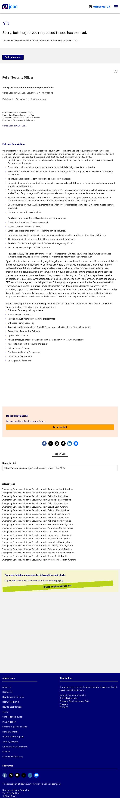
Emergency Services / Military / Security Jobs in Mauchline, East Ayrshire (36, 535)
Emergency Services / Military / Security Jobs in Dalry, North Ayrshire (35, 503)
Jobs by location (10, 741)
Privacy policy (8, 721)
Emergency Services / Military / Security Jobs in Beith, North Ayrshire (35, 496)
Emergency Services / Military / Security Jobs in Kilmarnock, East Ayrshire (37, 524)
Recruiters (7, 691)
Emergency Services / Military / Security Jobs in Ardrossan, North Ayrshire (37, 489)
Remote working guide (13, 736)
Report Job (60, 453)
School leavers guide (12, 716)
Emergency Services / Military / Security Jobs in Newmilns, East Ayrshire (36, 542)
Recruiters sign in (10, 701)
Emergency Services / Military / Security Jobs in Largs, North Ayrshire (35, 531)
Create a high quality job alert (59, 586)
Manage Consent (10, 731)
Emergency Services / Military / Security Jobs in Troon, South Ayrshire (35, 556)
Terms (5, 711)
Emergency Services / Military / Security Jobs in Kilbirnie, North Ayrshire (36, 520)
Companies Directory (12, 756)
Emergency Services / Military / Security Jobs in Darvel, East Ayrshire (35, 506)
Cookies (6, 751)
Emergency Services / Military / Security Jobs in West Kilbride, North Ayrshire (39, 559)
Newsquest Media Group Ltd (16, 790)
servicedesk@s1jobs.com (72, 690)
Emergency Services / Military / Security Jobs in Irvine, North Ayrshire (35, 517)
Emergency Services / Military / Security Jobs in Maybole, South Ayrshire (36, 538)
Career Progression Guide (14, 726)
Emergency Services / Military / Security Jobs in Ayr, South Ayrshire (34, 492)
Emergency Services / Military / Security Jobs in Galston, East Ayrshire (35, 510)
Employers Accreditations (14, 746)
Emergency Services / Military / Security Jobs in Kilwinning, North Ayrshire (37, 527)
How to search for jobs (13, 696)
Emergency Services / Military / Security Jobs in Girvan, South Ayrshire (36, 513)
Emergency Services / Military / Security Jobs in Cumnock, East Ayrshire (36, 499)
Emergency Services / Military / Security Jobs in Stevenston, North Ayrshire (38, 552)
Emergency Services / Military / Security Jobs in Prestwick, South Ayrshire (37, 545)
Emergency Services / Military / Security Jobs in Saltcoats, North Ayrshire (37, 549)
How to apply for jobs (12, 706)
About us (6, 687)
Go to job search (13, 57)
